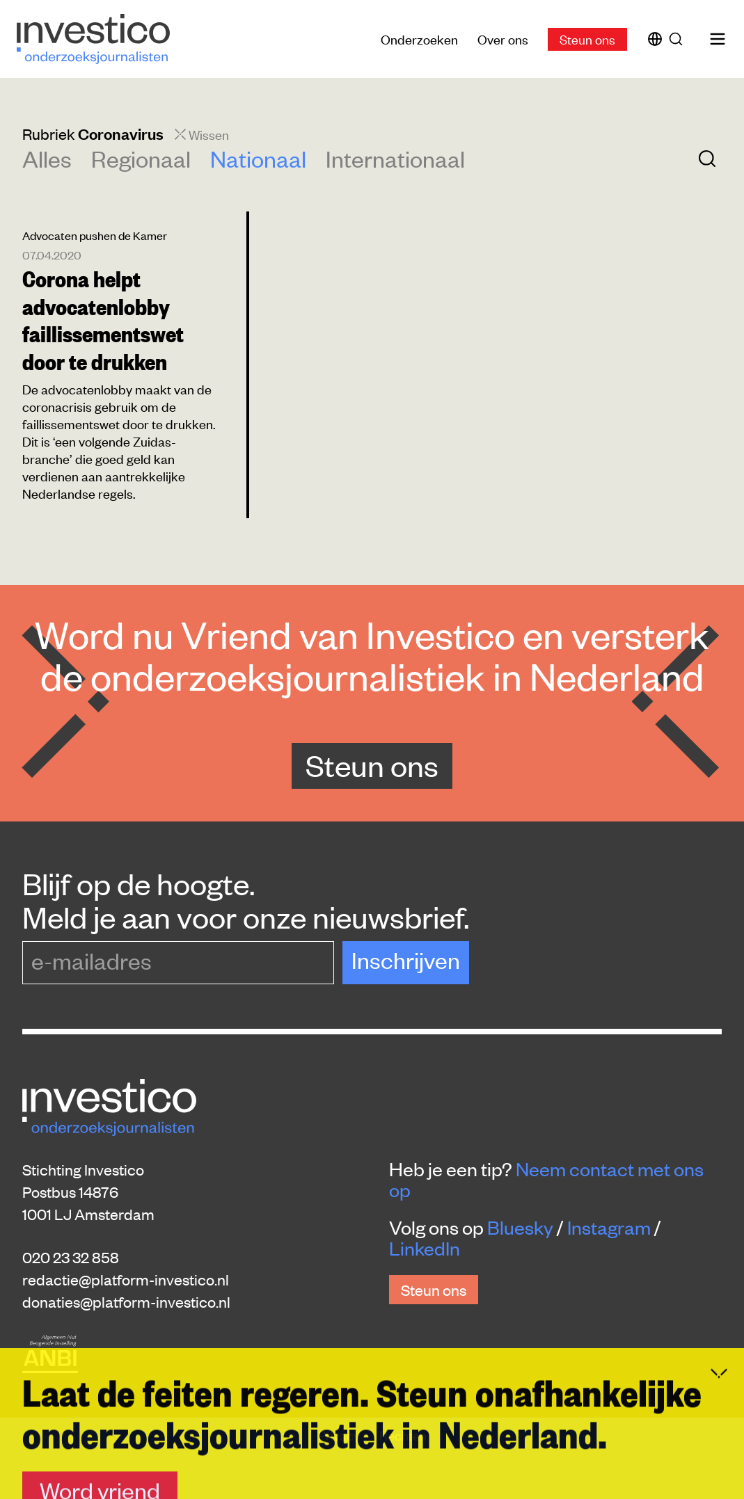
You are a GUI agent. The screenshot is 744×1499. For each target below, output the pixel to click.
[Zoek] (678, 38)
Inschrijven (405, 960)
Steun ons (587, 38)
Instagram (609, 1227)
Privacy (340, 1434)
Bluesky (520, 1227)
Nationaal (258, 158)
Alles (47, 158)
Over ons (502, 38)
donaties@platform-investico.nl (126, 1301)
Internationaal (395, 158)
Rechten (403, 1434)
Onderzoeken (419, 38)
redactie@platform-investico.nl (125, 1279)
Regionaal (141, 158)
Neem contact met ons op (546, 1179)
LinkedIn (424, 1248)
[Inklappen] (719, 1485)
